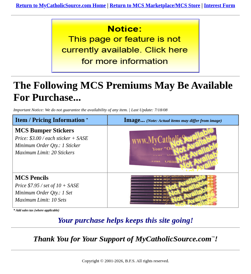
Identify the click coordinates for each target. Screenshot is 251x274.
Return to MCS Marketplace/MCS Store (154, 5)
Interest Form (219, 5)
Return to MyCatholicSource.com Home (61, 5)
